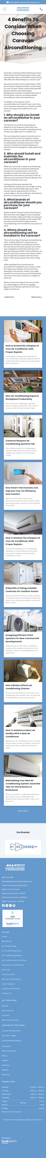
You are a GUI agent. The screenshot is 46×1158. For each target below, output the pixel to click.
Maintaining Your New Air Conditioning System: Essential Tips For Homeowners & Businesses (23, 785)
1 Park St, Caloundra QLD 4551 (14, 885)
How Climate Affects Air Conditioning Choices (19, 687)
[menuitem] (22, 936)
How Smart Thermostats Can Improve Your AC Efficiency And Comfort (22, 490)
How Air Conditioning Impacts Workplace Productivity (22, 397)
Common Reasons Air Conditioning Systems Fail (20, 442)
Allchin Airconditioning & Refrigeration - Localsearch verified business (12, 918)
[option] (23, 847)
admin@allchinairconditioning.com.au (24, 2)
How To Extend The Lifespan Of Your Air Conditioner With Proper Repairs (23, 541)
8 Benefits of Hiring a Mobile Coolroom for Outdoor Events (22, 590)
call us (15, 284)
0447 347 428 (7, 877)
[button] (4, 9)
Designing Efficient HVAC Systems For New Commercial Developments (22, 638)
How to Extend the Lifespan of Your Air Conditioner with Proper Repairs (22, 348)
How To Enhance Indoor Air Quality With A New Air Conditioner (20, 733)
